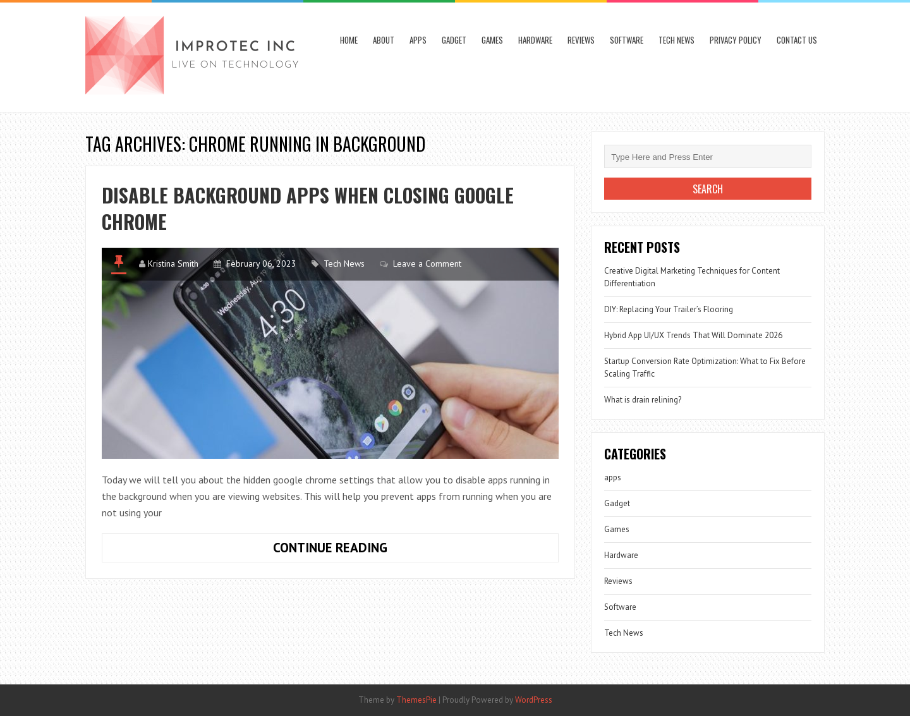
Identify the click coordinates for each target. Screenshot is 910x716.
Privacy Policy (735, 39)
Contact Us (797, 39)
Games (492, 39)
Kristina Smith (173, 263)
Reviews (581, 39)
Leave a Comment (427, 263)
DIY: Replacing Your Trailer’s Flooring (668, 309)
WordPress (533, 700)
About (383, 39)
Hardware (535, 39)
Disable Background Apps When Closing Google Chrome (308, 208)
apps (418, 39)
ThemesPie (416, 700)
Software (626, 39)
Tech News (676, 39)
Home (349, 39)
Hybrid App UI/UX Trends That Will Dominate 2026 (693, 335)
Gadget (454, 39)
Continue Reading (369, 550)
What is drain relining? (642, 399)
